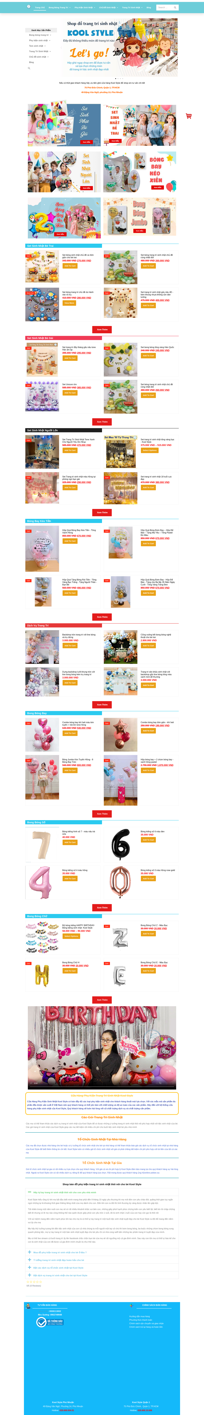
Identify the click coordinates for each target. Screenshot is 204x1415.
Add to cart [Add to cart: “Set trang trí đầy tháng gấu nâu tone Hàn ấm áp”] (70, 358)
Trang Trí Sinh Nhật (132, 8)
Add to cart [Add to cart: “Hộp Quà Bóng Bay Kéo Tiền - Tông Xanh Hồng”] (70, 541)
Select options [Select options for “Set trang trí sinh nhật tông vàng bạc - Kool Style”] (150, 450)
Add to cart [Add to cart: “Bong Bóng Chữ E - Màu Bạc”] (148, 971)
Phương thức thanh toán (140, 1320)
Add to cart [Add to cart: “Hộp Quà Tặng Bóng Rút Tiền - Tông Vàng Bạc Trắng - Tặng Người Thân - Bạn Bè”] (70, 593)
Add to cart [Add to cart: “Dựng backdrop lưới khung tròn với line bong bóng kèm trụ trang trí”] (70, 683)
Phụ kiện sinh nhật (85, 8)
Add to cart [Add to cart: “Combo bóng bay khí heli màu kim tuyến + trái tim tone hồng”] (70, 733)
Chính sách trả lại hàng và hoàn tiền (146, 1327)
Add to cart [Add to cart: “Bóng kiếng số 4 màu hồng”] (70, 878)
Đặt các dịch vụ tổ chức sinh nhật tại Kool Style (58, 1268)
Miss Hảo (43, 1311)
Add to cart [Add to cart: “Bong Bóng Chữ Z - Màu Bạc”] (148, 934)
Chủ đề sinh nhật (108, 8)
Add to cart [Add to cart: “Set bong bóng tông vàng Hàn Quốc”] (148, 355)
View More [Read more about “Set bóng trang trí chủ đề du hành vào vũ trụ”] (69, 303)
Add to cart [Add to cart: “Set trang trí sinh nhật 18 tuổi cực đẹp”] (148, 487)
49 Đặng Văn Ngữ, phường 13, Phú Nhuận (102, 92)
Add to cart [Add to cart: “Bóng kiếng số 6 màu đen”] (148, 840)
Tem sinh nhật (37, 46)
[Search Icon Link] (41, 68)
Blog (149, 7)
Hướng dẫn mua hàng (139, 1316)
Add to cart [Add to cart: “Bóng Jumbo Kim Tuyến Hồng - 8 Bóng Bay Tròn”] (70, 770)
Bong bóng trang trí (60, 8)
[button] (61, 47)
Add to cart (148, 593)
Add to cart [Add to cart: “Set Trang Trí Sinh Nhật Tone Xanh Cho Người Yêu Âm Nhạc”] (70, 450)
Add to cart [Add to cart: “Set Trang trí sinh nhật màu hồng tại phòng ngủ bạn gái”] (70, 487)
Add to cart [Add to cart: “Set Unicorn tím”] (70, 393)
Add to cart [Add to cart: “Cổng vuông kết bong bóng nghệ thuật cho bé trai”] (148, 645)
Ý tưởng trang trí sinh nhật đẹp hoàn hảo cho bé (58, 1260)
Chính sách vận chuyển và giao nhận (146, 1323)
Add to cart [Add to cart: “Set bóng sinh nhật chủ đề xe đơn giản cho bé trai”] (70, 266)
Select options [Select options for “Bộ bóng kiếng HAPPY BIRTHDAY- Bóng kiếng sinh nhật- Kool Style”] (71, 936)
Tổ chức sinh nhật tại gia (102, 1163)
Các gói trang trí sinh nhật (102, 1117)
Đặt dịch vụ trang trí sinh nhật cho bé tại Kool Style (60, 1275)
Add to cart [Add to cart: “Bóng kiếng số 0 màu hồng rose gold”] (148, 878)
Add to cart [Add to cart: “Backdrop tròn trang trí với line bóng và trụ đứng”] (70, 645)
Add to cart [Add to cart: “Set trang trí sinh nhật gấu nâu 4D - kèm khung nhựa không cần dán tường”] (148, 305)
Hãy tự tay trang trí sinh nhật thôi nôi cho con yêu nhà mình (64, 1192)
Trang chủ (40, 7)
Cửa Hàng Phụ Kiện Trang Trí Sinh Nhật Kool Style (102, 1095)
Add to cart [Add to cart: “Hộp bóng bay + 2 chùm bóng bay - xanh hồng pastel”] (148, 770)
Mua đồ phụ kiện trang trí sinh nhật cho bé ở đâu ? (60, 1252)
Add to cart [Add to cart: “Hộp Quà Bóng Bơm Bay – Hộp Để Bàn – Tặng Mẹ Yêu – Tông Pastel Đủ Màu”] (148, 543)
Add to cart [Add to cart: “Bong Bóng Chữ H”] (70, 971)
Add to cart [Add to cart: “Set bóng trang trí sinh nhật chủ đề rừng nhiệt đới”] (148, 266)
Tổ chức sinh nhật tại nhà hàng (102, 1139)
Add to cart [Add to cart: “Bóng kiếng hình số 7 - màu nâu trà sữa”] (70, 842)
